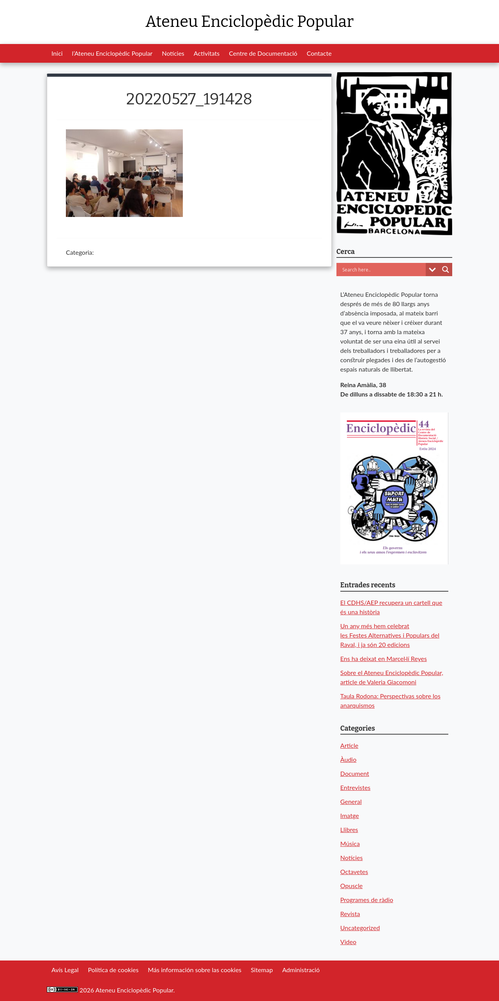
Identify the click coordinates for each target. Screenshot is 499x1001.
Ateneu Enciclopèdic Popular (249, 21)
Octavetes (354, 871)
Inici (57, 53)
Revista (350, 913)
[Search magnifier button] (445, 269)
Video (348, 941)
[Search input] (383, 269)
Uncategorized (360, 927)
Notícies (173, 53)
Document (354, 773)
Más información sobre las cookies (194, 969)
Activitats (206, 53)
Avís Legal (64, 969)
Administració (301, 969)
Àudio (348, 759)
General (351, 801)
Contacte (319, 53)
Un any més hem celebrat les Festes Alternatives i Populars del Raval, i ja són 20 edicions (389, 635)
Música (350, 843)
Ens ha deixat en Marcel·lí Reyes (383, 658)
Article (349, 745)
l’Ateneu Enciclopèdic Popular (112, 53)
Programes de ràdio (366, 899)
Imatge (349, 815)
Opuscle (351, 885)
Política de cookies (113, 969)
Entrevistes (355, 787)
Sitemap (262, 969)
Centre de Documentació (263, 53)
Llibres (349, 829)
